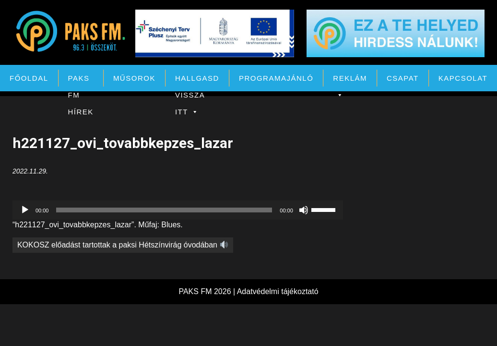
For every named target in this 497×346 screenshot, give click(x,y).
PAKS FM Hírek (81, 80)
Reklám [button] (350, 80)
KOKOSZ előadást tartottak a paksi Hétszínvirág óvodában (122, 245)
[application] (177, 210)
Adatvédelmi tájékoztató (278, 291)
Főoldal (29, 78)
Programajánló (276, 78)
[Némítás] (303, 210)
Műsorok (134, 78)
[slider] (164, 210)
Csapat (403, 78)
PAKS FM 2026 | (207, 291)
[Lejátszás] (25, 210)
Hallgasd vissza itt (197, 80)
